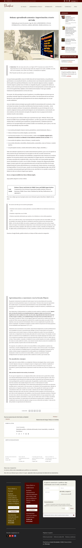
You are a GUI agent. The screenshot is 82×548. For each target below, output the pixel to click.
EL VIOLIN (23, 4)
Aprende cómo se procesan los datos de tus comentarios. (43, 471)
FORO (75, 4)
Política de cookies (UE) (59, 535)
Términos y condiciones (70, 535)
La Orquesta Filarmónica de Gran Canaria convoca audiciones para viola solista (70, 17)
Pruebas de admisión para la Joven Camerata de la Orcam (70, 38)
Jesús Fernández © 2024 (57, 540)
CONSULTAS (68, 4)
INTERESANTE (48, 4)
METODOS (35, 23)
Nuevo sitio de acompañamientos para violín (24, 456)
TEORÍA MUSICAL (44, 23)
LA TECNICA (23, 23)
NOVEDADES (58, 4)
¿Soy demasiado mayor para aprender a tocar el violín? (24, 1)
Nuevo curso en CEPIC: (70, 28)
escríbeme (69, 74)
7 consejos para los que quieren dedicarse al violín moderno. (38, 456)
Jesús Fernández (24, 21)
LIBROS (30, 23)
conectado (19, 468)
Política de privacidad (65, 492)
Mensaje (47, 542)
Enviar (72, 506)
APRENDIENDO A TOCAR (35, 4)
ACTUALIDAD (68, 21)
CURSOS (72, 32)
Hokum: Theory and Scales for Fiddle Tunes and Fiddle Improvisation (33, 185)
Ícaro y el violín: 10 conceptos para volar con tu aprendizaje (51, 456)
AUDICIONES (73, 20)
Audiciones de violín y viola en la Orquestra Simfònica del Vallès (70, 47)
